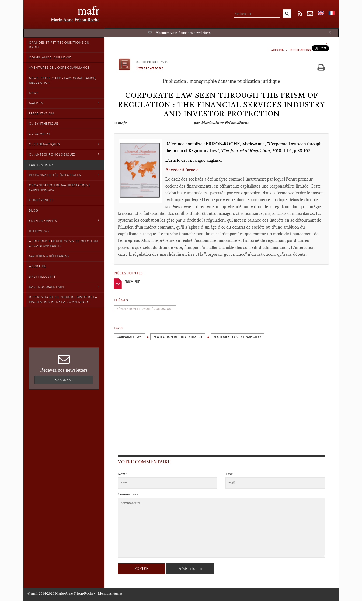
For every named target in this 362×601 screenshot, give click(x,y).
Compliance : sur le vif (50, 57)
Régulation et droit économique (145, 309)
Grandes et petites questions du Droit (59, 45)
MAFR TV (64, 103)
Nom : (122, 474)
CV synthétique (43, 123)
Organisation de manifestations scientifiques (59, 187)
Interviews (39, 231)
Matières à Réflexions (49, 256)
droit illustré (42, 277)
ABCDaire (37, 266)
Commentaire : (129, 494)
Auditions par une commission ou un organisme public (63, 243)
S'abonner (64, 380)
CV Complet (39, 134)
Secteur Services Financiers (237, 337)
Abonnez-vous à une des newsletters (183, 33)
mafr (88, 10)
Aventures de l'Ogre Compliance (59, 67)
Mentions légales (110, 593)
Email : (230, 474)
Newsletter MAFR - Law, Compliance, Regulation (62, 80)
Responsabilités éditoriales (64, 175)
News (34, 93)
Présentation (41, 113)
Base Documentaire (64, 287)
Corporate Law (129, 337)
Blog (33, 210)
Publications (41, 165)
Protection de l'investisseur (177, 337)
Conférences (41, 200)
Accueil (277, 49)
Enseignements (64, 221)
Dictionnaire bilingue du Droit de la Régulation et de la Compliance (63, 299)
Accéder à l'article (182, 169)
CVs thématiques (64, 144)
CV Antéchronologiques (64, 154)
